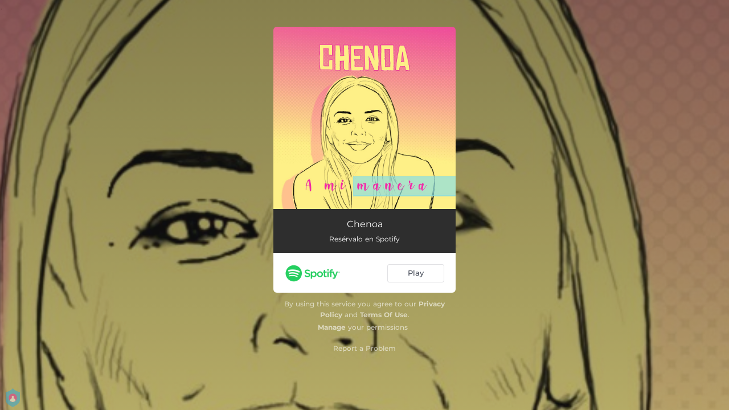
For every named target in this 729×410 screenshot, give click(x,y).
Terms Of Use (384, 314)
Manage (332, 327)
